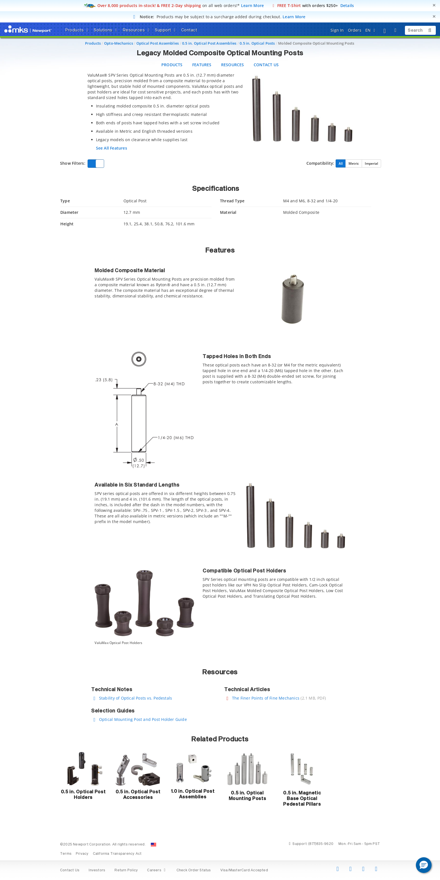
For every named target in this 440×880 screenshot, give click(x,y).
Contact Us (69, 870)
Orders (354, 30)
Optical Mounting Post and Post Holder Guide (143, 719)
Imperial (371, 163)
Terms (66, 854)
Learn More (252, 5)
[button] (424, 865)
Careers (157, 870)
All (341, 163)
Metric (354, 163)
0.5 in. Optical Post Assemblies (209, 43)
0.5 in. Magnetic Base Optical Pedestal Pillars (302, 798)
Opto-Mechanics (118, 43)
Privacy (82, 854)
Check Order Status (194, 870)
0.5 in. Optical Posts (257, 43)
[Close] (434, 5)
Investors (97, 870)
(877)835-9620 (320, 844)
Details (347, 5)
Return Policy (126, 870)
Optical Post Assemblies (157, 43)
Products (93, 43)
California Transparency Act (117, 854)
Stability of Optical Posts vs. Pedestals (135, 698)
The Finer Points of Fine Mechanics (265, 698)
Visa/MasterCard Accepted (244, 870)
